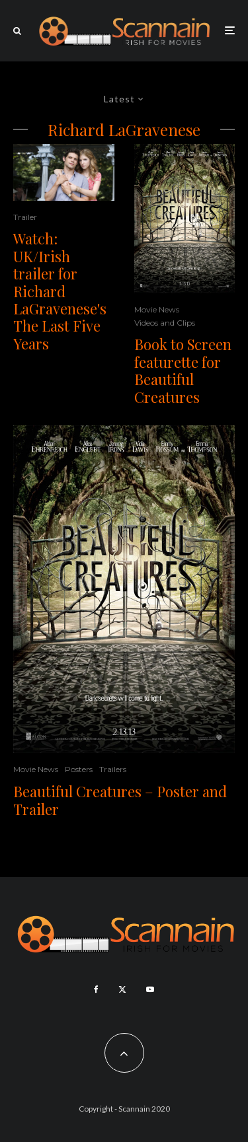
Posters (79, 769)
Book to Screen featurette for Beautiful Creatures (182, 371)
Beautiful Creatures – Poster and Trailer (120, 800)
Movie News (156, 309)
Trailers (112, 769)
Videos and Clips (164, 323)
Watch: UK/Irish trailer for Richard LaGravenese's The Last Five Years (59, 291)
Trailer (25, 217)
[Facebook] (96, 989)
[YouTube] (150, 989)
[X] (122, 989)
